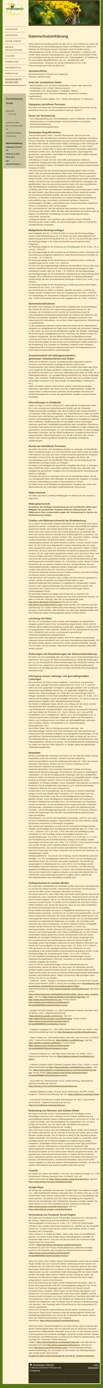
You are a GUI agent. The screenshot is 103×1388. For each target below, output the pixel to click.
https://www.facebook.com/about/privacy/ (69, 989)
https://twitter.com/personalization (45, 1043)
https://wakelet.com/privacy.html (83, 1094)
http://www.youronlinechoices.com (45, 999)
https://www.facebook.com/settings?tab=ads (64, 997)
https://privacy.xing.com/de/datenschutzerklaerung (53, 1086)
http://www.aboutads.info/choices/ (45, 602)
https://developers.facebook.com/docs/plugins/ (58, 1245)
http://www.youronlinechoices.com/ (45, 605)
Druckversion (37, 1365)
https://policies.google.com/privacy (46, 1016)
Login (95, 1365)
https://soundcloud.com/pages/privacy (47, 1105)
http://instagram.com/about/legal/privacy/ (77, 1032)
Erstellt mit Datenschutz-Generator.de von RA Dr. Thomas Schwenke (61, 1356)
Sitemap (50, 1365)
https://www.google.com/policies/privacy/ (69, 1179)
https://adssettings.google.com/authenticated (50, 1018)
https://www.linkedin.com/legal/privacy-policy (70, 1067)
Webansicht (93, 1367)
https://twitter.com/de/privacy (70, 1040)
